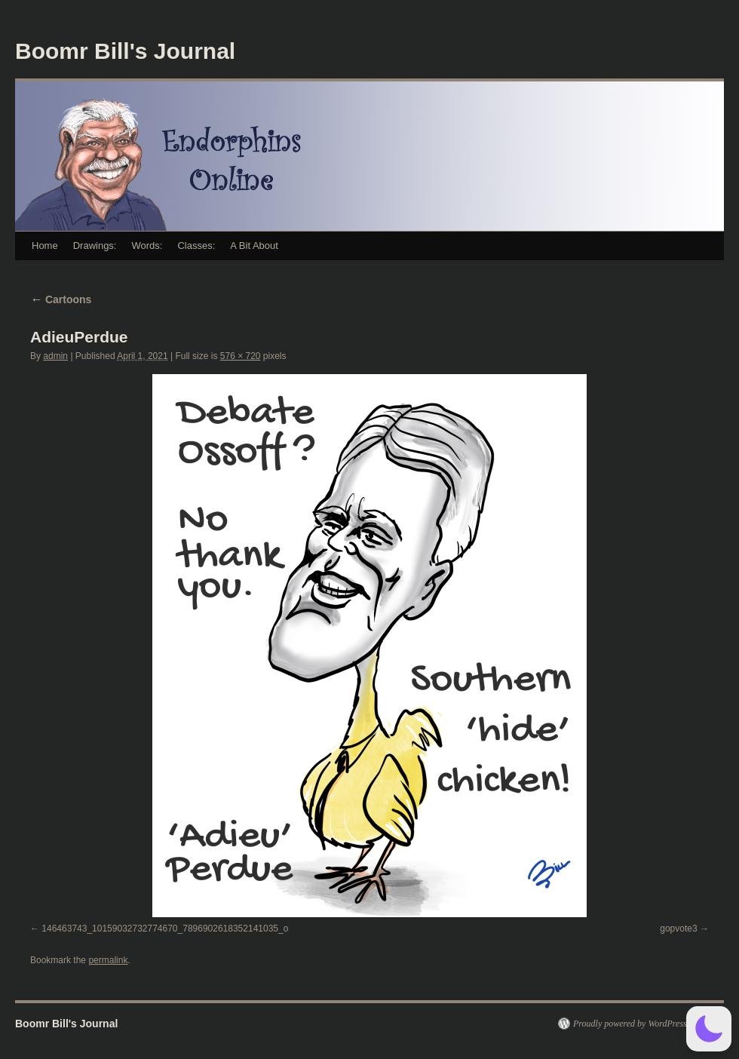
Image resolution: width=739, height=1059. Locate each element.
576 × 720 (240, 356)
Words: (146, 245)
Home (45, 245)
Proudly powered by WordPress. (631, 1023)
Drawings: (95, 245)
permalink (107, 960)
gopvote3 (678, 928)
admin (55, 356)
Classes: (196, 245)
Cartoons (60, 299)
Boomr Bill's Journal (125, 50)
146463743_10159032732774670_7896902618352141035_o (164, 928)
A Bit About (254, 245)
